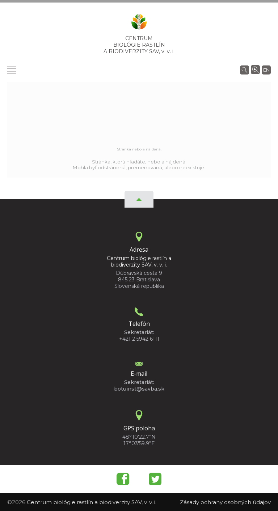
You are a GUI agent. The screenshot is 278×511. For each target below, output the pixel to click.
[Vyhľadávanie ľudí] (255, 69)
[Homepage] (139, 24)
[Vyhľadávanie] (244, 69)
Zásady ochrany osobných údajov (225, 502)
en (266, 70)
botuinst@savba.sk (139, 389)
